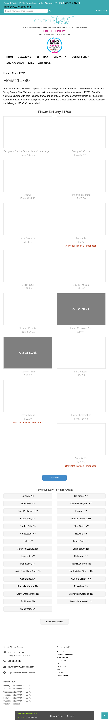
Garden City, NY (28, 526)
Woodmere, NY (28, 609)
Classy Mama (28, 371)
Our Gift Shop (80, 56)
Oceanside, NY (28, 579)
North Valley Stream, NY (81, 571)
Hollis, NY (28, 541)
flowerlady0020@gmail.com (18, 7)
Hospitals (60, 672)
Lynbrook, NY (28, 556)
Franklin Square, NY (81, 518)
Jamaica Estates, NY (27, 549)
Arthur (28, 194)
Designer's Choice (81, 151)
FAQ (58, 663)
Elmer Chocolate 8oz (81, 328)
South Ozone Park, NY (27, 594)
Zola (31, 63)
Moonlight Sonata (81, 194)
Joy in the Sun (81, 284)
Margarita (81, 238)
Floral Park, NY (27, 518)
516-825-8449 (71, 3)
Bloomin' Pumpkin (28, 328)
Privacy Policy (62, 657)
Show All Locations (54, 622)
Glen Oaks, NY (81, 526)
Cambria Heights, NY (81, 503)
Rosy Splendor (28, 238)
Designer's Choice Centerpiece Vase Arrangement (27, 151)
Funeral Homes (63, 675)
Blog (58, 669)
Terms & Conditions (65, 654)
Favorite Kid (81, 458)
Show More (55, 478)
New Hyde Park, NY (81, 564)
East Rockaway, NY (28, 511)
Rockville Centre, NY (27, 586)
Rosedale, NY (81, 586)
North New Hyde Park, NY (28, 571)
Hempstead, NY (28, 533)
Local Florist (62, 666)
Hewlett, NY (81, 533)
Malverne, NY (81, 556)
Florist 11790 (18, 73)
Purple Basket (81, 371)
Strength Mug (28, 414)
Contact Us (61, 660)
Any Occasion (15, 63)
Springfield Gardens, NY (81, 594)
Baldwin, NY (28, 496)
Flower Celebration (81, 414)
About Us (60, 651)
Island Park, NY (81, 541)
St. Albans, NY (28, 601)
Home (9, 56)
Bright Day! (28, 284)
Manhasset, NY (28, 564)
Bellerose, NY (81, 496)
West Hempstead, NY (81, 601)
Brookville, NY (28, 503)
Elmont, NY (81, 511)
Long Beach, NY (81, 549)
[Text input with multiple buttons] (26, 11)
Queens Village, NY (81, 579)
